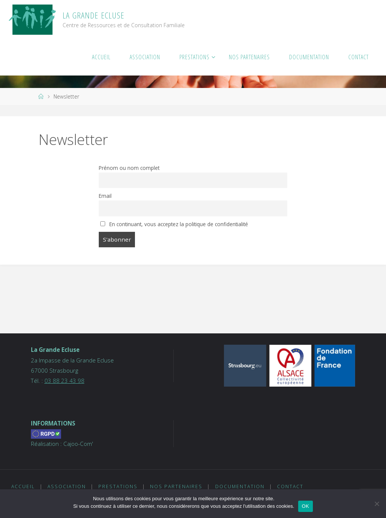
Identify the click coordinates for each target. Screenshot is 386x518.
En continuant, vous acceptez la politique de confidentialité (174, 224)
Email (105, 195)
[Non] (376, 503)
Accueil (23, 486)
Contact (290, 486)
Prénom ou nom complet (129, 167)
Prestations (118, 486)
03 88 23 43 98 (64, 380)
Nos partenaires (176, 486)
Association (66, 486)
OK (305, 506)
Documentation (240, 486)
